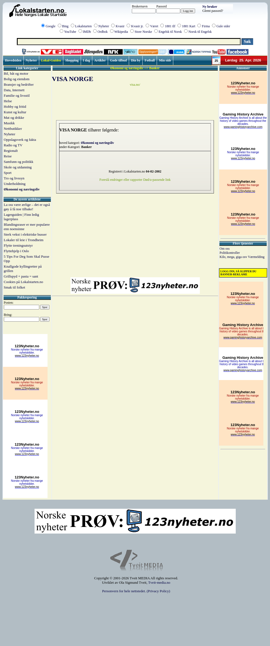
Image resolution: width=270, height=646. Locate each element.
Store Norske (143, 32)
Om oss (225, 249)
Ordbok (103, 32)
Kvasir (120, 26)
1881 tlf (170, 26)
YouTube (70, 32)
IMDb (87, 32)
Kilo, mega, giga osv (234, 257)
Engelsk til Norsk (170, 32)
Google (50, 26)
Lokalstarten (83, 26)
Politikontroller (230, 253)
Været (154, 26)
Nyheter (103, 26)
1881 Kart (188, 26)
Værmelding (256, 257)
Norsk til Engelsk (200, 32)
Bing (65, 26)
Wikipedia (121, 32)
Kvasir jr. (137, 26)
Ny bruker (209, 7)
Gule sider (223, 26)
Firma (206, 26)
